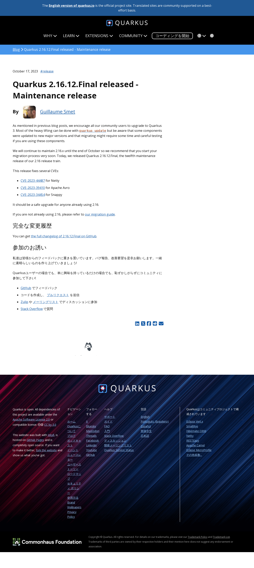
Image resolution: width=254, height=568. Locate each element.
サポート (109, 419)
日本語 (145, 438)
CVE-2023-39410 (33, 188)
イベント (72, 453)
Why (50, 35)
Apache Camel (195, 448)
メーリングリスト (45, 302)
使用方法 (72, 500)
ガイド (108, 424)
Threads (91, 438)
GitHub (26, 288)
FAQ (107, 429)
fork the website (46, 453)
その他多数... (194, 457)
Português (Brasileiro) (155, 424)
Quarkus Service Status (119, 453)
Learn (71, 35)
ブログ (71, 438)
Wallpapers (74, 510)
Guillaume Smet (57, 111)
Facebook (92, 443)
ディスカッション (115, 443)
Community (133, 35)
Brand (71, 505)
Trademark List (221, 539)
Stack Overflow (32, 309)
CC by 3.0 (50, 427)
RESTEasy (192, 443)
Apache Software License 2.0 (31, 422)
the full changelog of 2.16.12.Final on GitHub (63, 236)
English (145, 419)
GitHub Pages (35, 443)
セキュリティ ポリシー (74, 491)
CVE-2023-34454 (33, 195)
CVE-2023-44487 (33, 180)
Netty (189, 438)
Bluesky (91, 429)
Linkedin (91, 448)
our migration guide (100, 214)
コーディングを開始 (172, 35)
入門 (107, 434)
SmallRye (192, 429)
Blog (16, 49)
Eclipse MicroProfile (199, 453)
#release (47, 71)
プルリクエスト (58, 295)
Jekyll (51, 438)
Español (146, 429)
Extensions (99, 35)
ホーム (71, 424)
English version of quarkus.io (71, 5)
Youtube (91, 453)
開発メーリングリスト (118, 448)
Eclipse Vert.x (194, 424)
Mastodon (92, 434)
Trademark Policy (197, 539)
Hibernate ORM (196, 434)
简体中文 (146, 434)
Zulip (24, 302)
